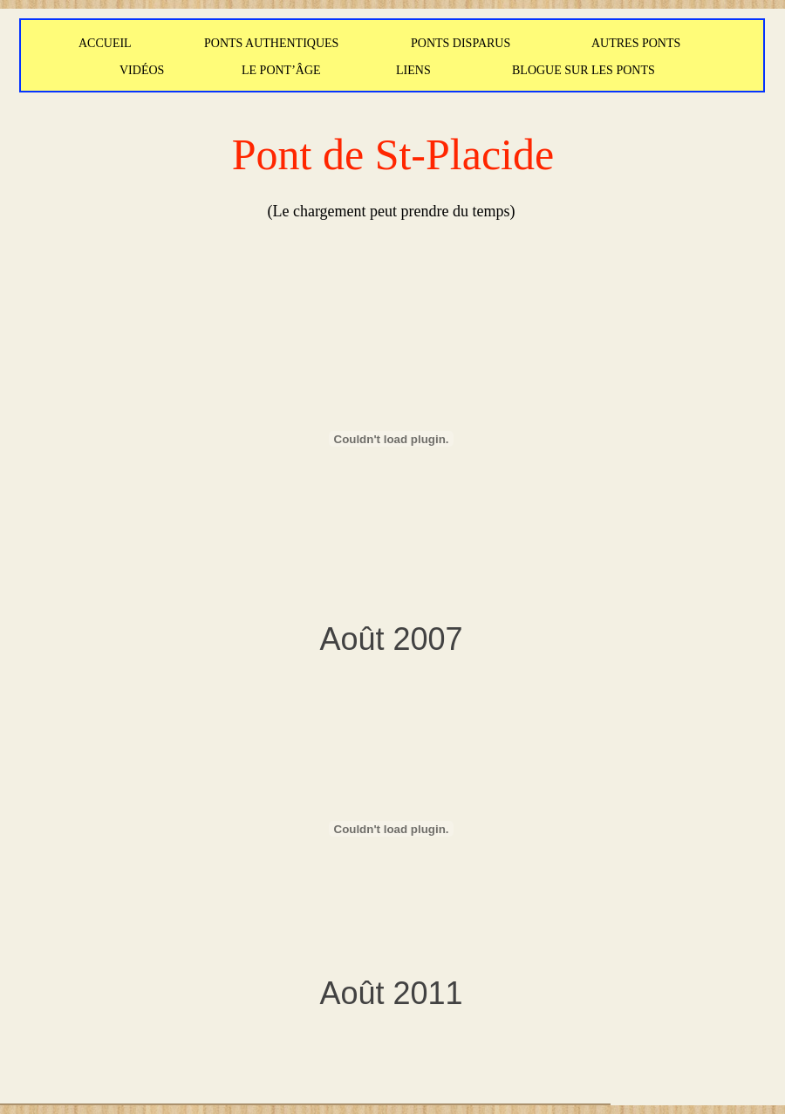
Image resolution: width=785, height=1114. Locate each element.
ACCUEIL (105, 43)
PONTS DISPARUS (460, 43)
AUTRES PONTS (635, 43)
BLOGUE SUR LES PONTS (583, 70)
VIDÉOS (141, 70)
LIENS (413, 70)
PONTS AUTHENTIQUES (271, 43)
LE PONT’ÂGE (281, 70)
